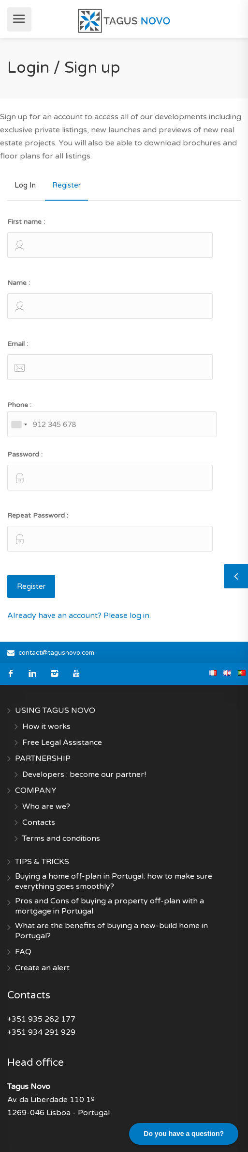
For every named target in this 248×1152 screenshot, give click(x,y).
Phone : (112, 419)
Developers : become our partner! (84, 774)
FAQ (23, 952)
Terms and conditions (61, 838)
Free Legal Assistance (62, 742)
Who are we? (46, 806)
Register (66, 185)
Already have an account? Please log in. (79, 615)
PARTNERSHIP (43, 758)
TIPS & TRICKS (42, 862)
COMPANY (36, 790)
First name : (110, 238)
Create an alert (42, 968)
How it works (46, 726)
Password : (110, 470)
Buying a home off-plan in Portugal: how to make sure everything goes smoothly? (113, 881)
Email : (110, 360)
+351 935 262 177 (41, 1019)
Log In (25, 185)
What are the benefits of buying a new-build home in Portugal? (111, 931)
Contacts (38, 822)
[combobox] (19, 424)
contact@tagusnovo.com (56, 653)
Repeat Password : (110, 531)
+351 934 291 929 (41, 1032)
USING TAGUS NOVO (55, 710)
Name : (110, 299)
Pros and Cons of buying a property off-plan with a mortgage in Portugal (109, 906)
